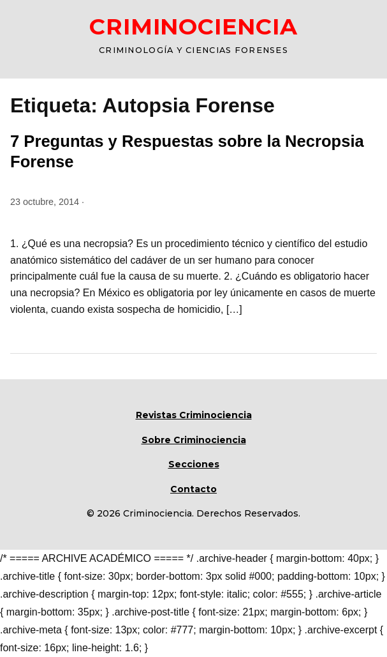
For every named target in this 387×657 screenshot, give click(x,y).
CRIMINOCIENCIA (193, 26)
